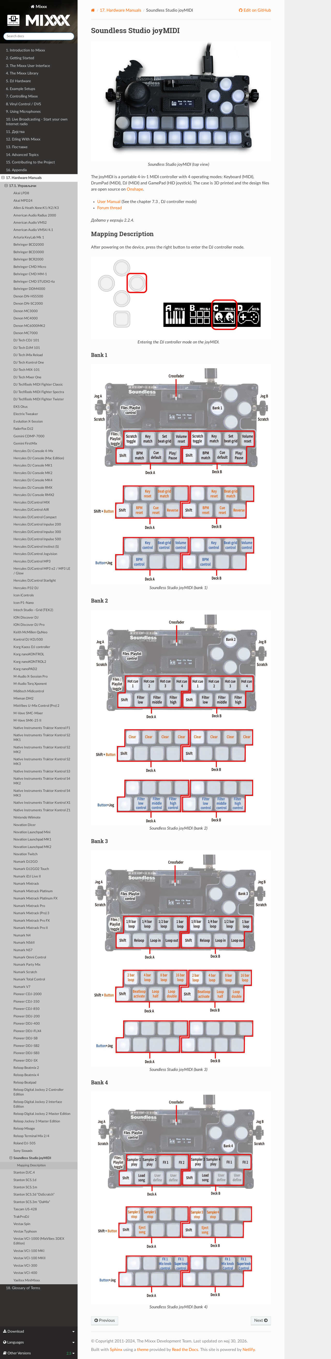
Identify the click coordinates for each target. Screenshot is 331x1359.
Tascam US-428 (25, 1209)
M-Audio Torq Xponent (30, 684)
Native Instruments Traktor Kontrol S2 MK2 (41, 750)
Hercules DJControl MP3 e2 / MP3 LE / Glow (41, 571)
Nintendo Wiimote (27, 817)
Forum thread (109, 208)
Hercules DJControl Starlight (34, 580)
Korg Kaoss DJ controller (31, 647)
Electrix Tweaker (25, 414)
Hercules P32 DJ (26, 588)
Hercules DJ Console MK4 (32, 480)
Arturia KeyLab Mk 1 (28, 237)
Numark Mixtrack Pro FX (31, 920)
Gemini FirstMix (25, 443)
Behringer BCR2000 (28, 259)
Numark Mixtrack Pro (29, 906)
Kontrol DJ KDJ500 (28, 639)
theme (142, 1350)
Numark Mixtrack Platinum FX (35, 898)
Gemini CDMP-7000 (28, 436)
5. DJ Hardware (18, 81)
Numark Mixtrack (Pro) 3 (31, 913)
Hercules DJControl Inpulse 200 (37, 524)
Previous (104, 1320)
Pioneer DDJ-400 (26, 1023)
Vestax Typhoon (25, 1231)
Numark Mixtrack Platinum (33, 891)
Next (261, 1320)
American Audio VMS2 (30, 222)
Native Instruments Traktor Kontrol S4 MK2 (41, 781)
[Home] (93, 10)
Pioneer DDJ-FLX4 (27, 1031)
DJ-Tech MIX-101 (26, 370)
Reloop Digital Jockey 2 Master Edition (41, 1114)
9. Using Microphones (23, 112)
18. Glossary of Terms (23, 1288)
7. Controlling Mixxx (22, 96)
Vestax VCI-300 (25, 1265)
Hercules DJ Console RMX (32, 488)
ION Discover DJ (26, 617)
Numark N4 (22, 935)
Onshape (135, 189)
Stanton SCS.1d (24, 1180)
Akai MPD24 (23, 200)
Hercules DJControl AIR (31, 510)
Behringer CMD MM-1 (30, 274)
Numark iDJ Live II (27, 876)
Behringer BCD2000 (28, 244)
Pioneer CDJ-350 (26, 1001)
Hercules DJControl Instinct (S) (36, 547)
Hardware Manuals (120, 10)
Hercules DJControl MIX (31, 502)
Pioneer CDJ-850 (26, 1009)
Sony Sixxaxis (23, 1151)
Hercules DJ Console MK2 (32, 473)
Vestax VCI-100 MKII (29, 1258)
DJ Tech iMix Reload (28, 355)
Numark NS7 (23, 950)
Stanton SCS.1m (25, 1187)
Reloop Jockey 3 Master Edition (36, 1121)
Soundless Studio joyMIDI (30, 1158)
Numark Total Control (29, 979)
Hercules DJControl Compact (35, 517)
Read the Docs (185, 1350)
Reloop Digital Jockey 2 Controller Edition (38, 1092)
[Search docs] (38, 36)
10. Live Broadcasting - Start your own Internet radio (36, 121)
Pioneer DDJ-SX (25, 1060)
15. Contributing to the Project (30, 162)
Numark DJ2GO (25, 862)
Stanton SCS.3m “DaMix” (31, 1202)
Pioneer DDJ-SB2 (26, 1046)
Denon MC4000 (25, 318)
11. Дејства (15, 132)
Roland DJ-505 (24, 1143)
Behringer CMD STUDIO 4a (34, 281)
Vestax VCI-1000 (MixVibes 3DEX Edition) (38, 1241)
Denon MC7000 (25, 333)
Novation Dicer (24, 825)
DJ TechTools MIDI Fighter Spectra (38, 392)
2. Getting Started (20, 58)
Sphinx (116, 1350)
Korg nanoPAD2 (25, 669)
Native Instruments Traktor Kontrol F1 (41, 728)
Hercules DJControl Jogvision (35, 554)
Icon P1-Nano (23, 603)
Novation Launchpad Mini (31, 832)
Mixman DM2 (23, 698)
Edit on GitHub (257, 10)
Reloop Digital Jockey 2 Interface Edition (37, 1104)
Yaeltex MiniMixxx (26, 1280)
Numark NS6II (24, 942)
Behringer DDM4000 (29, 289)
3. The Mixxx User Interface (28, 66)
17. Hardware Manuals (22, 178)
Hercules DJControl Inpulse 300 (37, 532)
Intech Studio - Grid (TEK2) (33, 610)
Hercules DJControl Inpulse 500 (37, 539)
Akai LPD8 (21, 193)
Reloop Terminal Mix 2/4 (31, 1136)
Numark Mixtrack (26, 883)
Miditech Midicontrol (28, 691)
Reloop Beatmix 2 (26, 1068)
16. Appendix (16, 170)
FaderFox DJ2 (23, 429)
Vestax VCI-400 (25, 1273)
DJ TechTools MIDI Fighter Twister (38, 399)
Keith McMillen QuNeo (30, 632)
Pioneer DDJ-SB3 (26, 1053)
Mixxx (39, 16)
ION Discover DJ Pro (28, 625)
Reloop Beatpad (24, 1082)
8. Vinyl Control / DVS (23, 104)
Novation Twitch (25, 854)
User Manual (109, 202)
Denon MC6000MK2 (29, 326)
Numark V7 (22, 987)
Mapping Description (31, 1165)
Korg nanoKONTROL (28, 654)
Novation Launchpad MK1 (32, 839)
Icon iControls (23, 595)
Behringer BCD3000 (28, 252)
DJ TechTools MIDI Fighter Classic (38, 384)
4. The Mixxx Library (22, 73)
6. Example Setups (20, 89)
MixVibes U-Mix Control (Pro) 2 (36, 706)
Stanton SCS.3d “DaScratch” (34, 1194)
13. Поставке (16, 147)
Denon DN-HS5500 (28, 296)
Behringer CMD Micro (29, 267)
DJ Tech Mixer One (27, 377)
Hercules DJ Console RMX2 (33, 495)
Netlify (249, 1350)
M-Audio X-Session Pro (30, 676)
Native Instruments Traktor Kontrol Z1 (42, 810)
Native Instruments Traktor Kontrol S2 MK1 (41, 738)
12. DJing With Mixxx (23, 139)
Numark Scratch (25, 972)
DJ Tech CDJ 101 (26, 340)
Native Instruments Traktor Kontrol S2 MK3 (41, 762)
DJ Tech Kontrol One (28, 362)
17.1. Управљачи (20, 186)
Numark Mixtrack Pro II (30, 928)
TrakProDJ (21, 1217)
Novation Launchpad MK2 (32, 847)
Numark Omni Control (29, 957)
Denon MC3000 (25, 311)
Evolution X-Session (28, 421)
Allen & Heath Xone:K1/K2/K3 (36, 208)
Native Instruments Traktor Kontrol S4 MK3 (41, 793)
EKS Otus (20, 407)
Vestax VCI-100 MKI (28, 1251)
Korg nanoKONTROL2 (29, 662)
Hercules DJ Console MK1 (32, 465)
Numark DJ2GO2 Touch (31, 869)
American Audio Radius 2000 (34, 215)
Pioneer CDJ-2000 (27, 994)
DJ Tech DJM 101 (26, 348)
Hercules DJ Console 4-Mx (33, 451)
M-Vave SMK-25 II (27, 720)
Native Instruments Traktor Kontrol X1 (42, 803)
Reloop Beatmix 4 (26, 1075)
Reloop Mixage (24, 1128)
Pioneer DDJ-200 (26, 1016)
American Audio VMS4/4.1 (33, 230)
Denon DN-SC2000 (28, 303)
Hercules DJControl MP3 (32, 561)
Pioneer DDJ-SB (25, 1038)
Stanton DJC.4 (24, 1172)
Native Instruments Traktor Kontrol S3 (41, 771)
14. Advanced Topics (22, 155)
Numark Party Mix (26, 964)
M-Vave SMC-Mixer (28, 713)
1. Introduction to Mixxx (25, 50)
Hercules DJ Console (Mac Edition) (38, 458)
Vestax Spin (21, 1224)
